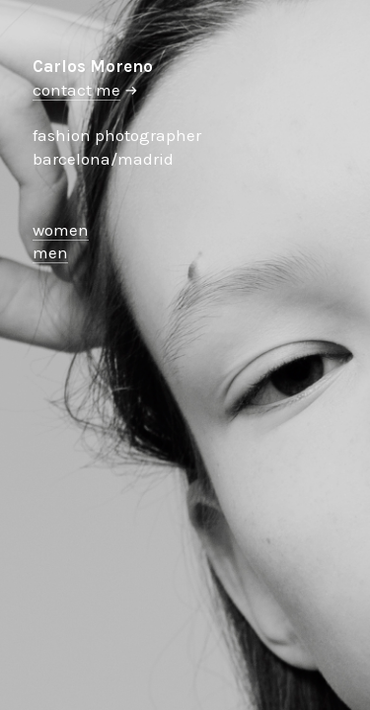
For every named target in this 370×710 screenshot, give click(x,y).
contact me (76, 90)
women (61, 230)
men (50, 252)
